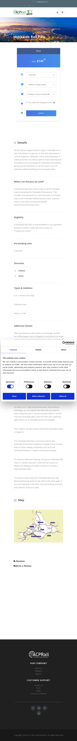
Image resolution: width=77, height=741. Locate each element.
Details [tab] (38, 350)
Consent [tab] (13, 350)
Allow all (62, 396)
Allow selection (38, 396)
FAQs (38, 688)
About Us (38, 668)
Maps (38, 691)
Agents (38, 674)
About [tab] (63, 350)
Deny (14, 396)
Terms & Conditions (38, 693)
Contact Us (38, 685)
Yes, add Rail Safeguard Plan (39, 102)
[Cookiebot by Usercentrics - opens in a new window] (64, 343)
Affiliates (38, 671)
